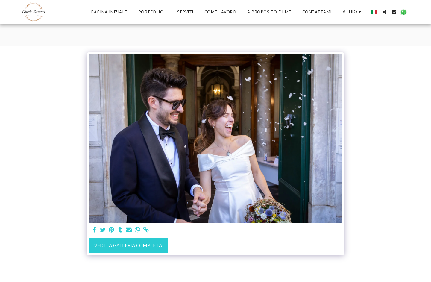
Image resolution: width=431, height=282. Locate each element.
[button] (384, 12)
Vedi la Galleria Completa (128, 245)
